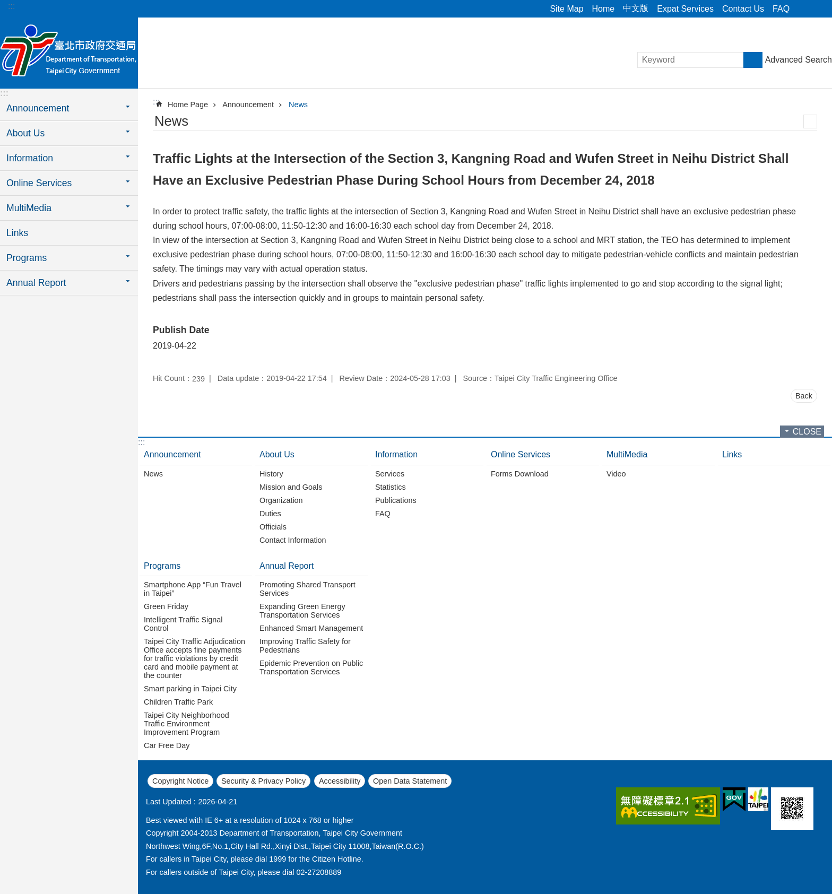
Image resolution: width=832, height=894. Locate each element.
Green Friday (166, 606)
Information (396, 454)
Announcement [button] (37, 108)
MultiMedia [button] (28, 208)
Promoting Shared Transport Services (307, 588)
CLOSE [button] (807, 431)
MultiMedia (626, 454)
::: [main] (156, 101)
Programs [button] (26, 258)
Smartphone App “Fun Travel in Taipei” (192, 588)
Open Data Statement (410, 781)
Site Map (566, 8)
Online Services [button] (39, 183)
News (298, 104)
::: (11, 6)
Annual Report (286, 565)
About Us (276, 454)
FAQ (781, 8)
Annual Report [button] (36, 282)
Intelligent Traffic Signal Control (183, 623)
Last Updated (169, 801)
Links (17, 233)
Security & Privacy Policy (263, 781)
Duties (270, 513)
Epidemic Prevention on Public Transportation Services (311, 667)
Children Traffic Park (178, 702)
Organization (281, 500)
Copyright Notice (180, 781)
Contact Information (292, 540)
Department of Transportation (69, 51)
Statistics (390, 487)
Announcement (248, 104)
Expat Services (685, 8)
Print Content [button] (810, 121)
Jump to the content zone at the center (5, 5)
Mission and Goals (290, 487)
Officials (273, 527)
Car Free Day (166, 745)
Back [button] (803, 396)
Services (389, 474)
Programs (162, 565)
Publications (396, 500)
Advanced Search (798, 59)
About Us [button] (25, 133)
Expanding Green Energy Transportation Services (302, 610)
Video (616, 474)
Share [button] (802, 9)
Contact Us (743, 8)
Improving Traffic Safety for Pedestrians (305, 645)
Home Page (188, 104)
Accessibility (339, 781)
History (271, 474)
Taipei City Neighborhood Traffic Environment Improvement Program (186, 723)
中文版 (635, 8)
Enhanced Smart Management (311, 628)
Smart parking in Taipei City (190, 688)
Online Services (520, 454)
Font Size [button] (817, 9)
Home (603, 8)
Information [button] (29, 158)
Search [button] (752, 60)
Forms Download (520, 474)
